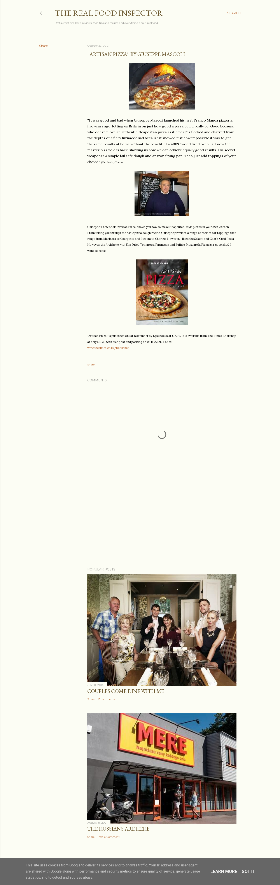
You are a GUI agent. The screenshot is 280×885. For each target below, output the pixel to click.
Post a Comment (109, 836)
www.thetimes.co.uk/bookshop (108, 348)
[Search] (234, 13)
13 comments (106, 699)
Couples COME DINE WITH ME (125, 691)
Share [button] (43, 46)
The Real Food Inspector (109, 13)
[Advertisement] (161, 525)
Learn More (223, 871)
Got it (248, 871)
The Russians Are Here (118, 828)
